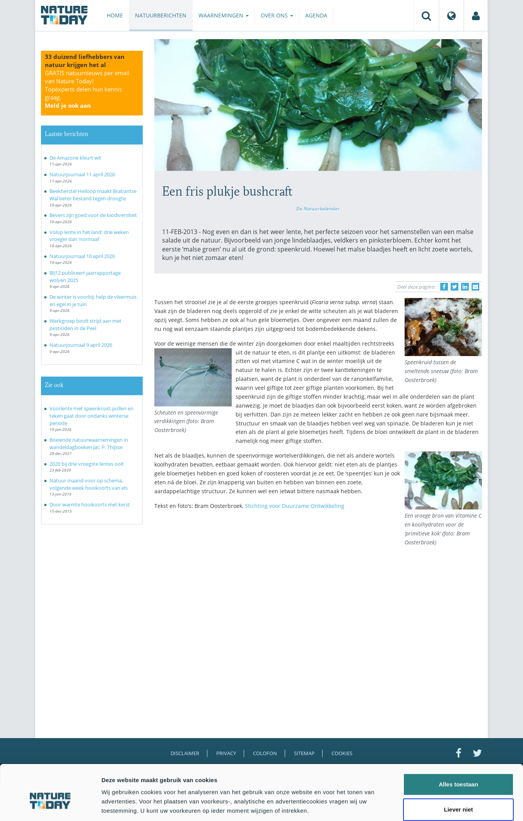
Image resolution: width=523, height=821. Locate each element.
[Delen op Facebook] (444, 287)
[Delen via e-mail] (475, 287)
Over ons (277, 15)
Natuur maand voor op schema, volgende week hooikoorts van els (89, 484)
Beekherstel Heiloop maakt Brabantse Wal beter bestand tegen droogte (93, 195)
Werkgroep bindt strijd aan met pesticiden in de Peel (85, 324)
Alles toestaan (458, 744)
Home (115, 15)
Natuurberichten (160, 15)
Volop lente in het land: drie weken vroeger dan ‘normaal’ (89, 236)
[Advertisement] (277, 583)
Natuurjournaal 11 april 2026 (82, 174)
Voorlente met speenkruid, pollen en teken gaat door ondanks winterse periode (91, 415)
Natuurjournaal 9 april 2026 (81, 344)
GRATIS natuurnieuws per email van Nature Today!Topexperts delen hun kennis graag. (87, 89)
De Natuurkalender (318, 208)
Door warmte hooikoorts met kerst (90, 504)
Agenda (316, 15)
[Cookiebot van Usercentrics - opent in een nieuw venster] (50, 806)
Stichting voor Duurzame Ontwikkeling (294, 505)
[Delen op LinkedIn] (465, 287)
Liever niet (458, 770)
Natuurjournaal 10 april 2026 (82, 256)
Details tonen (418, 805)
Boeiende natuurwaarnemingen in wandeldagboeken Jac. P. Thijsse (89, 443)
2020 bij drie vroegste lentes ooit (87, 463)
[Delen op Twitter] (454, 287)
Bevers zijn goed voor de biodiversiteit (93, 215)
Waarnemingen (223, 15)
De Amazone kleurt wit (75, 157)
